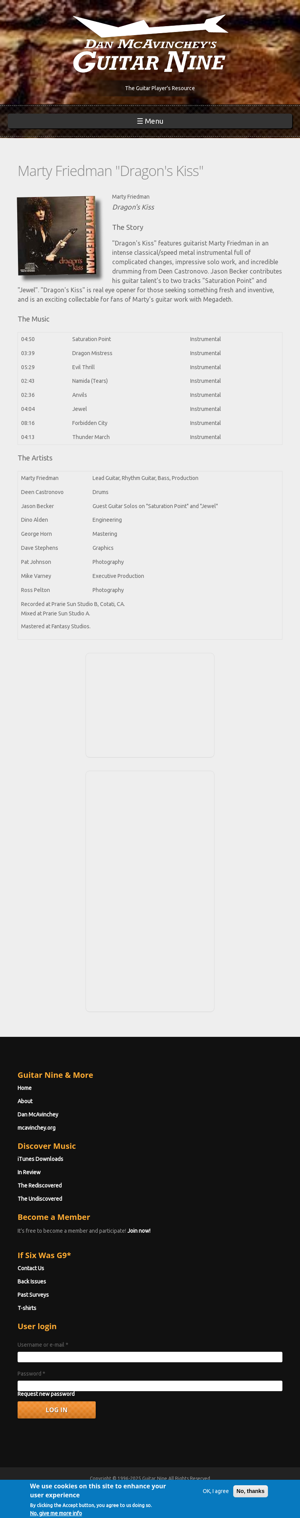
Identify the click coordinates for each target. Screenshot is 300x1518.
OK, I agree (216, 1495)
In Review (29, 1172)
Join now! (138, 1231)
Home (25, 1088)
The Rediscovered (40, 1185)
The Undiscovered (40, 1199)
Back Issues (32, 1281)
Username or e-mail (43, 1345)
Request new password (46, 1394)
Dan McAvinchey (38, 1114)
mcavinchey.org (36, 1128)
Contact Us (31, 1268)
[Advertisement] (150, 704)
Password (31, 1373)
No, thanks (251, 1495)
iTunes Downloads (40, 1159)
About (25, 1101)
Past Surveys (33, 1295)
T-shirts (27, 1308)
